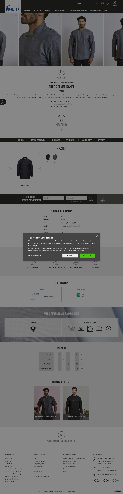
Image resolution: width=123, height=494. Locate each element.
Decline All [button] (69, 255)
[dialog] (61, 247)
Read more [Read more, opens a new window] (80, 250)
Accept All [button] (87, 255)
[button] (34, 255)
